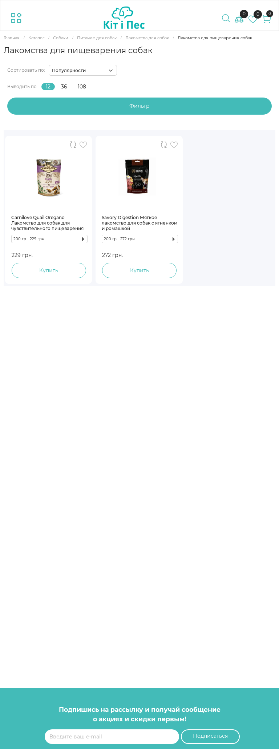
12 (48, 86)
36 (64, 86)
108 (82, 86)
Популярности (69, 70)
